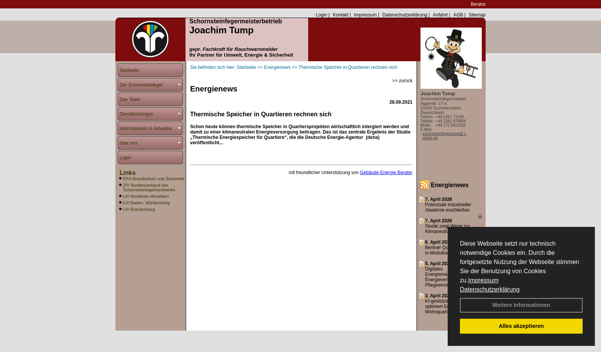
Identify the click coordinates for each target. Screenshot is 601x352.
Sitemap (477, 15)
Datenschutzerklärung (490, 289)
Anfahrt (440, 15)
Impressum (483, 280)
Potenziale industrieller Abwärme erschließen (448, 207)
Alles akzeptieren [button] (521, 326)
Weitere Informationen (521, 305)
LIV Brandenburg (139, 209)
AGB (458, 15)
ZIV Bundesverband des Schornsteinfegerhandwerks (149, 187)
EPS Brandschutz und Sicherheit (153, 178)
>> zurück (402, 80)
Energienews (450, 185)
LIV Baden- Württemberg (146, 202)
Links (128, 172)
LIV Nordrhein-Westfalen (146, 196)
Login (321, 15)
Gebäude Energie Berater (386, 172)
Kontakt (340, 15)
